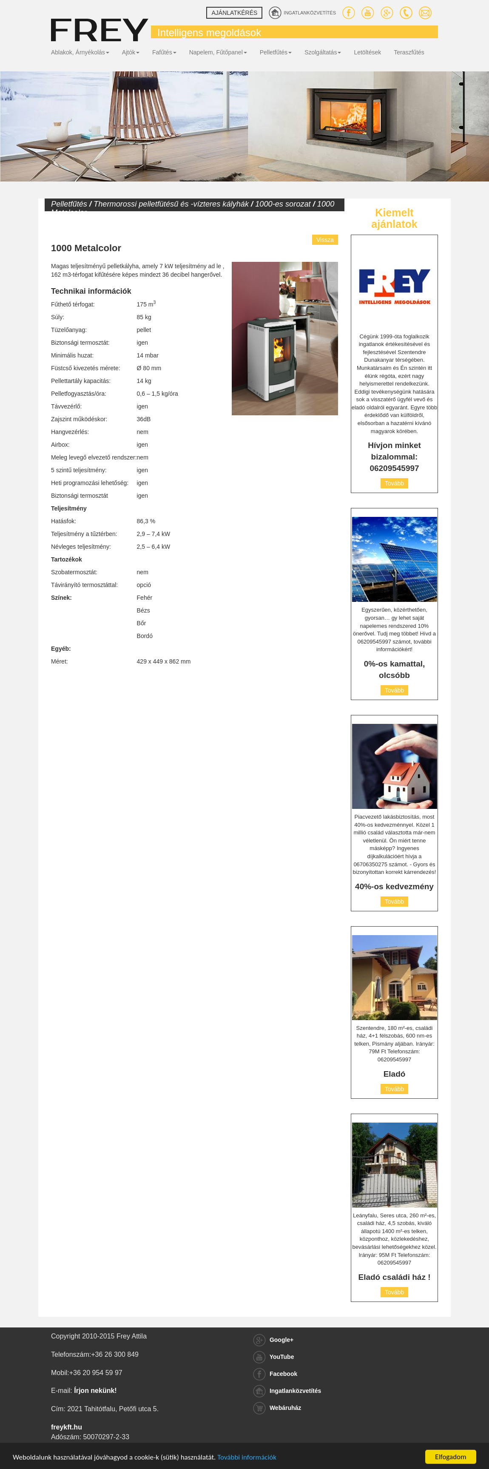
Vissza (325, 239)
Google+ (273, 1339)
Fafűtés (164, 52)
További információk (246, 1463)
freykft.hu (66, 1427)
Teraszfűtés (409, 52)
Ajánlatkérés (234, 12)
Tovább (394, 483)
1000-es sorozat (282, 204)
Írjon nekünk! (95, 1390)
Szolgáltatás (322, 52)
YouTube (273, 1356)
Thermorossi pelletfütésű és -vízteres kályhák (171, 204)
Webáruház (277, 1407)
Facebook (275, 1373)
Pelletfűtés (276, 52)
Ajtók (130, 52)
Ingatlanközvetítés (287, 1390)
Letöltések (367, 52)
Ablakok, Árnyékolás (80, 52)
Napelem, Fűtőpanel (218, 52)
